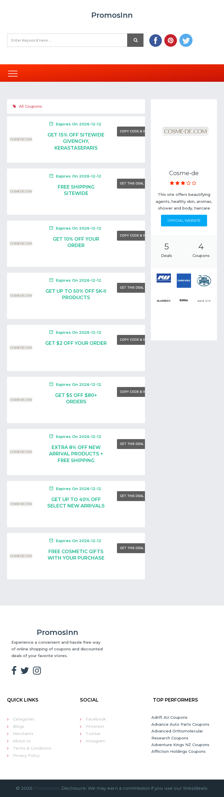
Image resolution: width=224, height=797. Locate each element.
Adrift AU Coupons (169, 717)
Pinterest (95, 726)
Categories (23, 719)
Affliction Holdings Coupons (178, 751)
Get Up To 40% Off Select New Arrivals (76, 503)
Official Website (184, 220)
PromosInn (46, 788)
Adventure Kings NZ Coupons (180, 744)
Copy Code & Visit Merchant (145, 131)
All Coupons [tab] (27, 106)
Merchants (23, 733)
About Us (22, 741)
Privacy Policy (26, 755)
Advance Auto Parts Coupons (180, 724)
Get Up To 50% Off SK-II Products (76, 294)
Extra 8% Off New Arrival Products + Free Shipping (76, 454)
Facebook (96, 719)
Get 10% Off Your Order (76, 242)
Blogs (18, 726)
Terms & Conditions (32, 748)
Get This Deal (132, 183)
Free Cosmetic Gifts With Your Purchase (76, 555)
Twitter (93, 733)
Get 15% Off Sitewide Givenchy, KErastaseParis (76, 141)
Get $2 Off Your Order (76, 343)
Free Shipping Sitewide (76, 190)
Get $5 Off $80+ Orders (76, 398)
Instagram (95, 741)
